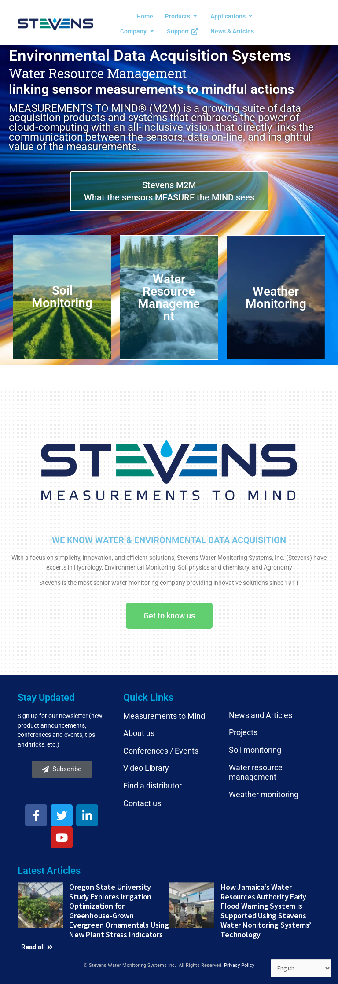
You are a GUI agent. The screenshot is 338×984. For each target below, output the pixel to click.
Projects (243, 732)
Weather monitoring (263, 794)
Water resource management (256, 772)
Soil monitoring (255, 750)
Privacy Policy (239, 965)
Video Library (146, 768)
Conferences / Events (160, 750)
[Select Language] (301, 968)
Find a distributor (152, 785)
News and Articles (260, 715)
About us (138, 733)
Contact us (142, 803)
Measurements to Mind (164, 716)
